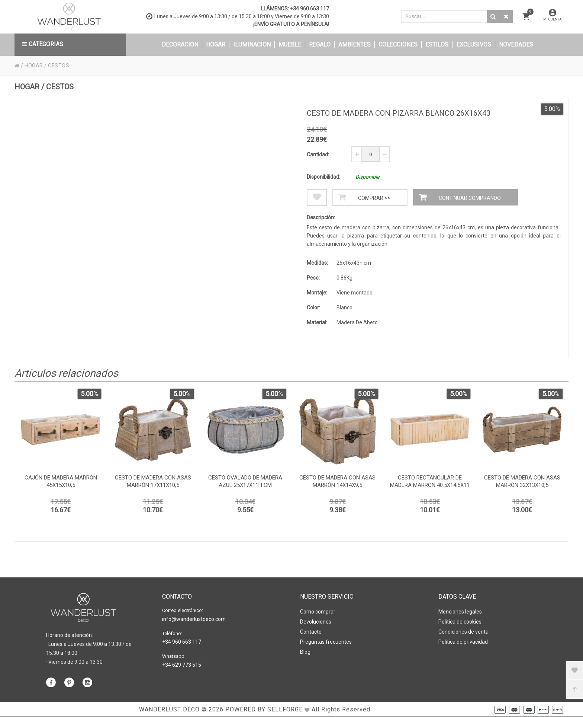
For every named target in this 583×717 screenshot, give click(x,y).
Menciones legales (460, 612)
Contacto (311, 632)
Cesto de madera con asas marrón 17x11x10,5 (153, 481)
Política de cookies (459, 622)
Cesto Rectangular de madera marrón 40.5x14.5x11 (430, 481)
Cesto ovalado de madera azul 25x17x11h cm (245, 481)
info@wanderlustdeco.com (194, 619)
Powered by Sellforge (264, 709)
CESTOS (58, 65)
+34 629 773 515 (181, 665)
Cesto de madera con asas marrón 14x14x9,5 (337, 481)
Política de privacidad (463, 642)
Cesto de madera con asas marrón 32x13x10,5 (522, 481)
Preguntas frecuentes (326, 642)
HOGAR (34, 65)
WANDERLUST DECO (169, 709)
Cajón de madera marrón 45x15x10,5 (61, 481)
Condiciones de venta (463, 632)
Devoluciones (315, 622)
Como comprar (317, 612)
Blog (305, 652)
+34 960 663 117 (309, 9)
